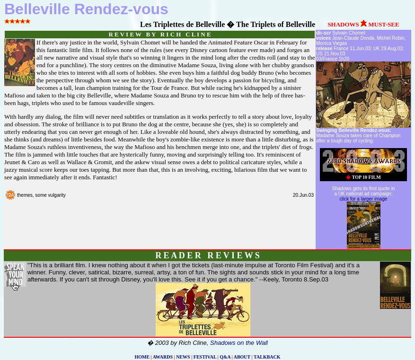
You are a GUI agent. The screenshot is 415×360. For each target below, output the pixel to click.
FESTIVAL (205, 357)
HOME (142, 357)
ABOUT (242, 357)
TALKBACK (267, 357)
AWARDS (163, 357)
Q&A (225, 357)
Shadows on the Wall (239, 342)
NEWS (183, 357)
